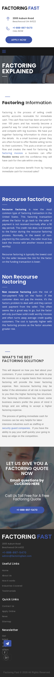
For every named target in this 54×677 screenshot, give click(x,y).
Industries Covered (12, 585)
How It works (8, 580)
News (5, 616)
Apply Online (9, 611)
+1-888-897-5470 (22, 27)
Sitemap (6, 621)
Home (5, 570)
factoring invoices (12, 153)
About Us (7, 575)
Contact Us (8, 606)
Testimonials (9, 591)
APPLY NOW (18, 40)
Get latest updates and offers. (6, 642)
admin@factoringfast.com (17, 556)
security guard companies (16, 428)
